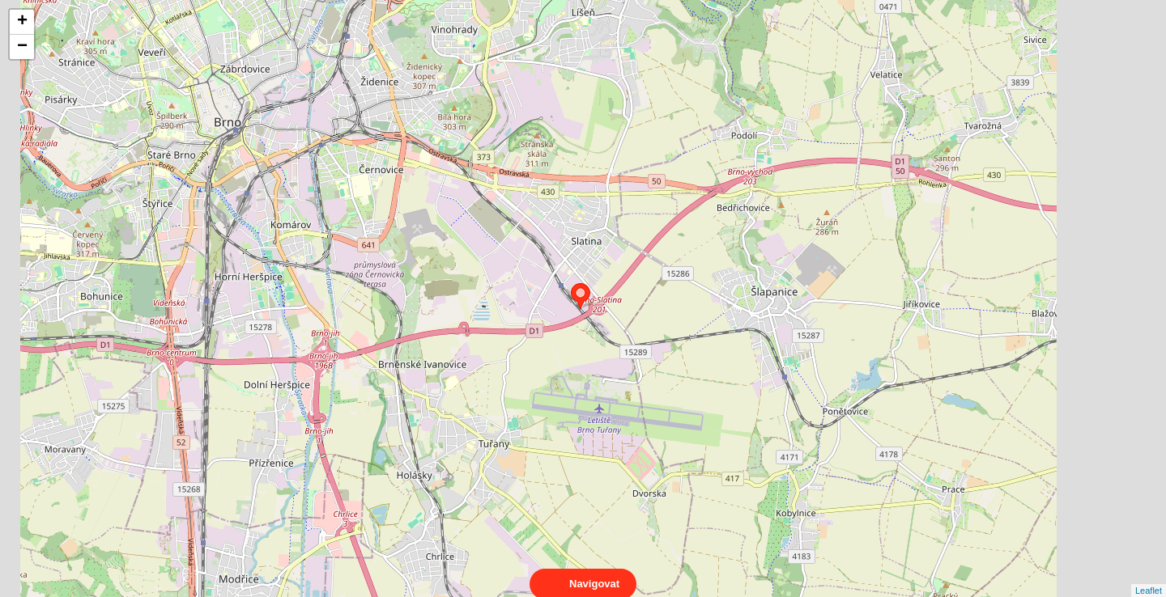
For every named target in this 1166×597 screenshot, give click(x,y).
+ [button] (22, 22)
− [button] (22, 47)
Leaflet (1148, 576)
